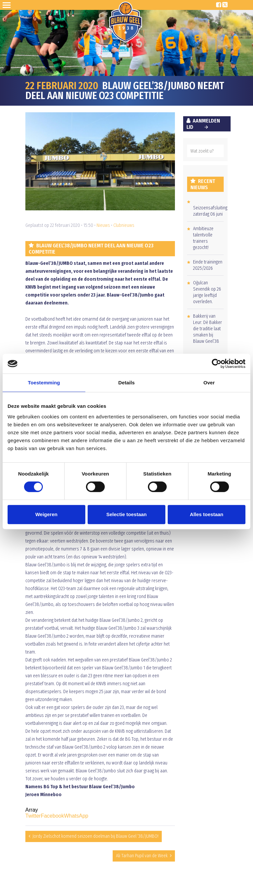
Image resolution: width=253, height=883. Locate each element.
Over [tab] (209, 382)
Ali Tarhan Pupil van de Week (142, 856)
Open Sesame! (8, 5)
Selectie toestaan (126, 514)
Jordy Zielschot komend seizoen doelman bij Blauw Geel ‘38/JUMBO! (95, 836)
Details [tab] (126, 382)
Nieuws (103, 225)
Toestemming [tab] (44, 382)
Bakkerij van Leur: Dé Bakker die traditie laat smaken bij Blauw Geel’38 (207, 328)
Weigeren (46, 514)
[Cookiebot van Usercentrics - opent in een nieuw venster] (216, 364)
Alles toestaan (206, 514)
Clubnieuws (123, 225)
